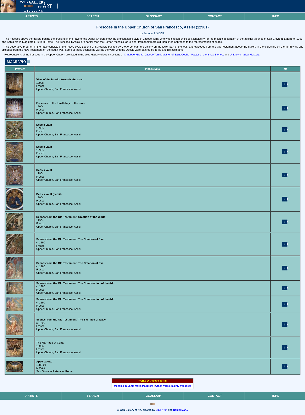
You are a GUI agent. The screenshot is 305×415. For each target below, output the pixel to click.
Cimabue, (129, 54)
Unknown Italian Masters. (245, 54)
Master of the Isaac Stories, (207, 54)
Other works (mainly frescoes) (173, 385)
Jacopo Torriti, (153, 54)
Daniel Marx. (180, 410)
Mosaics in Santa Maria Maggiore (133, 385)
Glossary (154, 16)
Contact (215, 16)
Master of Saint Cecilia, (176, 54)
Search (93, 16)
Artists (31, 16)
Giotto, (140, 54)
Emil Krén (161, 410)
